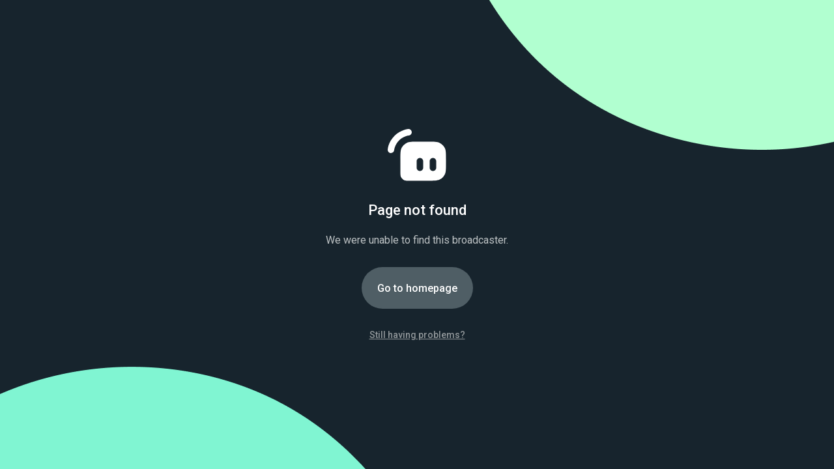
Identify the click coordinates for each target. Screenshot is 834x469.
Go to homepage (417, 288)
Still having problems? (417, 335)
